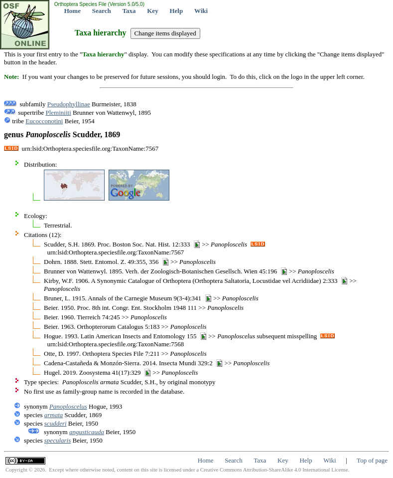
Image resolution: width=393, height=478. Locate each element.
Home (72, 10)
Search (101, 10)
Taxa (129, 10)
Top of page (372, 460)
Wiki (201, 10)
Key (152, 10)
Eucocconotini (44, 121)
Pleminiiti (58, 112)
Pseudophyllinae (68, 104)
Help (176, 10)
